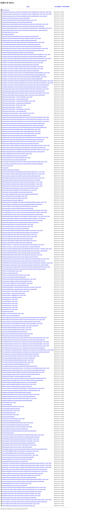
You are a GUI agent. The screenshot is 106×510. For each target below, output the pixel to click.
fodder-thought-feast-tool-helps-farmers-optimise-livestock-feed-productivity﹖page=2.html (22, 183)
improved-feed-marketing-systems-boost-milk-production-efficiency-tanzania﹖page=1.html (22, 220)
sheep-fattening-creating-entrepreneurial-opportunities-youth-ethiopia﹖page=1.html (20, 438)
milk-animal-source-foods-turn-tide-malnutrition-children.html (16, 335)
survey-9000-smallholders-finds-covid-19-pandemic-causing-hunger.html (18, 453)
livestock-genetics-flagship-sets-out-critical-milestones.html (15, 285)
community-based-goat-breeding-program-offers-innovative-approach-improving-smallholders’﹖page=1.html (26, 54)
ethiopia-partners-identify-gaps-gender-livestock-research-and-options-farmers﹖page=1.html (22, 141)
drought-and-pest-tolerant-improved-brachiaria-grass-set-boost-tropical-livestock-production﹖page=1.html (25, 117)
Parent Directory (6, 10)
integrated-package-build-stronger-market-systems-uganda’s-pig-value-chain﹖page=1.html (22, 254)
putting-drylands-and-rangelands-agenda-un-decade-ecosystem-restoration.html (19, 382)
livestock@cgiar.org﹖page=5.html (10, 307)
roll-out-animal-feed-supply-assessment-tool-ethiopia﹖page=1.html (17, 426)
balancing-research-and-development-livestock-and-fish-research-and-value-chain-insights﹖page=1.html (25, 24)
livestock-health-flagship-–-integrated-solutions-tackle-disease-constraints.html (19, 289)
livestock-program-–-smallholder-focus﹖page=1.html (14, 295)
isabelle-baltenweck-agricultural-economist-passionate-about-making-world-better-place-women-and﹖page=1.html (27, 262)
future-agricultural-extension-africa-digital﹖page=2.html (14, 198)
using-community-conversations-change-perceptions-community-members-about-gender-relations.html (24, 501)
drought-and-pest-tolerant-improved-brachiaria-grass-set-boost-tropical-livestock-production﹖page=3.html (25, 121)
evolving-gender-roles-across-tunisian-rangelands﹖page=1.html (16, 157)
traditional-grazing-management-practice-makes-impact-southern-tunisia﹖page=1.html (21, 475)
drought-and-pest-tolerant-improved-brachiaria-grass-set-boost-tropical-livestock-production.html (23, 123)
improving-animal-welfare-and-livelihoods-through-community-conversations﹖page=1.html (22, 230)
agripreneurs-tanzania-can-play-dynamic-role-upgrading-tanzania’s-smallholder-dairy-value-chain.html (24, 16)
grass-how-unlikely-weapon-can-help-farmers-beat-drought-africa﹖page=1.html (19, 206)
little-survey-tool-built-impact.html (10, 273)
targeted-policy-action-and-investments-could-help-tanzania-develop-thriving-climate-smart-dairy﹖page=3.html (26, 467)
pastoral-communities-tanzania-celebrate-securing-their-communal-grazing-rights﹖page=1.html (23, 372)
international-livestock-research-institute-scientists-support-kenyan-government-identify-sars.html (23, 260)
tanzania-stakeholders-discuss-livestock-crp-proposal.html (15, 461)
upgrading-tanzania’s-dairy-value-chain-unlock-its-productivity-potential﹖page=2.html (21, 495)
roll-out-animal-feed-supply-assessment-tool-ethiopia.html (15, 428)
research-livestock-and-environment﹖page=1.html (13, 418)
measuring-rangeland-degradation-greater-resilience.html (14, 331)
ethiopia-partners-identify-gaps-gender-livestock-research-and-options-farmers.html (20, 143)
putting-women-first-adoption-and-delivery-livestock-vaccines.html (17, 386)
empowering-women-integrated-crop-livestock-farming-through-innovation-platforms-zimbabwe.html (24, 127)
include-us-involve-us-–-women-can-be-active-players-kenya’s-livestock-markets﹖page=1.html (23, 244)
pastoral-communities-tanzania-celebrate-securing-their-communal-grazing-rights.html (21, 374)
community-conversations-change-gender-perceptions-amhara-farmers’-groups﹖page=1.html (22, 62)
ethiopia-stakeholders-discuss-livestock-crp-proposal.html (14, 155)
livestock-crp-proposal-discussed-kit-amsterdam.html (13, 277)
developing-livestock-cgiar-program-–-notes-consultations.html (16, 115)
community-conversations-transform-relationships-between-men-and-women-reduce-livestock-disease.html (25, 84)
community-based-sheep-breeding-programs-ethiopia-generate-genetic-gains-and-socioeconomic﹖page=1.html (26, 58)
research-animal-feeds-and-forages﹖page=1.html (13, 406)
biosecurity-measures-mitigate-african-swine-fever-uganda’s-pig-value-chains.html (20, 36)
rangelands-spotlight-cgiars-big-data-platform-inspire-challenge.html (17, 400)
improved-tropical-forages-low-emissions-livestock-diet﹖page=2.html (17, 226)
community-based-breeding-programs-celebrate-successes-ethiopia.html (18, 52)
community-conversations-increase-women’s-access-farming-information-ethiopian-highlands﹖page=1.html (26, 72)
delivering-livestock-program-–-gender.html (11, 107)
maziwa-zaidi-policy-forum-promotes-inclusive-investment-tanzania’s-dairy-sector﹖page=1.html (23, 319)
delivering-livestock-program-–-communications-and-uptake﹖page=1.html (18, 101)
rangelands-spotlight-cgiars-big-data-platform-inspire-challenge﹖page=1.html (19, 398)
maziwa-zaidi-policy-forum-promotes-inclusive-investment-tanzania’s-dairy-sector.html (21, 321)
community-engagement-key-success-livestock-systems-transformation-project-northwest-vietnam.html (24, 86)
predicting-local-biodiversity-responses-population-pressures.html (16, 376)
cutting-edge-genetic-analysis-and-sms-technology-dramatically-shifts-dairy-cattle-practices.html (23, 90)
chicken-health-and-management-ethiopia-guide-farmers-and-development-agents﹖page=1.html (23, 42)
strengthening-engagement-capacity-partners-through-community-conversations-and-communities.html (24, 449)
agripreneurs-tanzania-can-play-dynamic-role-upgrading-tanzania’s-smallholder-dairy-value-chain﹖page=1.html (26, 11)
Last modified (58, 6)
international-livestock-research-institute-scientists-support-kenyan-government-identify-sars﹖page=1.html (25, 258)
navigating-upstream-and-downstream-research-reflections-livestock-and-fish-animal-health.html (23, 339)
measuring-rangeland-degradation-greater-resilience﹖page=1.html (16, 327)
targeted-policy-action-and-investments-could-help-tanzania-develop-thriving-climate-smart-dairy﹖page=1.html (26, 463)
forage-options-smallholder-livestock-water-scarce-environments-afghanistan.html (20, 194)
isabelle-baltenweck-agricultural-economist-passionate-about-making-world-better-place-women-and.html (25, 264)
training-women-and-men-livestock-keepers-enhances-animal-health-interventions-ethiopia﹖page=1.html (25, 479)
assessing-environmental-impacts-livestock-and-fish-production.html (17, 22)
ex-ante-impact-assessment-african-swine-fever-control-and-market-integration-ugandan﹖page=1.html (24, 161)
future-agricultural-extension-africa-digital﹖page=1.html (14, 196)
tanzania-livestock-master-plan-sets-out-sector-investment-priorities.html (18, 457)
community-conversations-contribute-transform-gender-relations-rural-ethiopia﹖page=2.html (22, 68)
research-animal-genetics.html (8, 412)
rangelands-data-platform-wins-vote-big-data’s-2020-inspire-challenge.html (18, 396)
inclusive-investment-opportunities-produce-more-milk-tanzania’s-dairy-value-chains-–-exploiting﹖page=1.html (27, 248)
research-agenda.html (7, 404)
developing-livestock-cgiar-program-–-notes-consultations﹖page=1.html (18, 113)
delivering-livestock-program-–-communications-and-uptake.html (16, 103)
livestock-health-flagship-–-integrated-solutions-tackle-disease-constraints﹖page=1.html (21, 287)
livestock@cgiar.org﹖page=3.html (10, 303)
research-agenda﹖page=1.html (9, 402)
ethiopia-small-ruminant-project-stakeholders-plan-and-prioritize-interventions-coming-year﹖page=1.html (25, 149)
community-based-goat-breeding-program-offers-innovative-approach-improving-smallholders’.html (24, 56)
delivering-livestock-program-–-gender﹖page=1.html (14, 105)
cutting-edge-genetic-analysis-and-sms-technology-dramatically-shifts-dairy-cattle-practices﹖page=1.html (25, 88)
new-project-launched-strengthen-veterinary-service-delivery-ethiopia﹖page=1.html (20, 355)
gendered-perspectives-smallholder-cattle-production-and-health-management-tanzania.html (22, 204)
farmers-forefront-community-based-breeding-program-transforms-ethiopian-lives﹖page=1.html (23, 171)
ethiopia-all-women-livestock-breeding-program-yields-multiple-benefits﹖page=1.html (21, 129)
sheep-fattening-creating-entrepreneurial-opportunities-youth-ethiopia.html (18, 443)
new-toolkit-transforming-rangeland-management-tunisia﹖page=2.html (18, 362)
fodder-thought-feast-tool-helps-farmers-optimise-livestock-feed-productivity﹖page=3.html (22, 185)
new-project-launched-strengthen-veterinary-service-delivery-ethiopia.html (18, 358)
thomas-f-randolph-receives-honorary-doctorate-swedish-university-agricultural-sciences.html (22, 473)
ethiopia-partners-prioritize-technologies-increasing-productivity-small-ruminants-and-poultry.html (23, 147)
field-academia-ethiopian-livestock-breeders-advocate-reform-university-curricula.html (21, 179)
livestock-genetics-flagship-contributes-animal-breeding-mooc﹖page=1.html (19, 279)
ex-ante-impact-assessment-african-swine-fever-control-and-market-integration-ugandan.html (22, 163)
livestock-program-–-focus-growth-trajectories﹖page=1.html (15, 291)
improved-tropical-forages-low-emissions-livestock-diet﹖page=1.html (17, 224)
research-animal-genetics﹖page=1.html (11, 410)
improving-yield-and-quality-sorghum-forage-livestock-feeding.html (17, 242)
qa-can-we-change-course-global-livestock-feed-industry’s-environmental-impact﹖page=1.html (23, 388)
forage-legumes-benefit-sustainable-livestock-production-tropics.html (17, 192)
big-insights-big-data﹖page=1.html (10, 32)
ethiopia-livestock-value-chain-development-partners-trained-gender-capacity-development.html (23, 139)
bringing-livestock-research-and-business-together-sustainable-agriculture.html (19, 40)
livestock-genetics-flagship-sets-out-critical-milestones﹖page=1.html (17, 283)
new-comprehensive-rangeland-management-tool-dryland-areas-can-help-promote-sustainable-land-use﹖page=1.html (28, 349)
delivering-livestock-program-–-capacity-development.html (15, 99)
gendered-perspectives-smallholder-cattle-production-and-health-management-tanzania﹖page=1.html (24, 202)
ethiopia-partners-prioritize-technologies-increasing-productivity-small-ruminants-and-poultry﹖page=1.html (26, 145)
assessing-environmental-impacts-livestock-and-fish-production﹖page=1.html (19, 20)
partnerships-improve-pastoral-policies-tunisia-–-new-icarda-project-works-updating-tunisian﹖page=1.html (25, 368)
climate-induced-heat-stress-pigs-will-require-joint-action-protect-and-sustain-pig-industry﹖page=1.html (25, 48)
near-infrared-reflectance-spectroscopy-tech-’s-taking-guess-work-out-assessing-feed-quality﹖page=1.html (25, 341)
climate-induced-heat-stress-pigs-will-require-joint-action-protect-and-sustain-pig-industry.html (23, 50)
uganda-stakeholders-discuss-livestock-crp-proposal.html (14, 485)
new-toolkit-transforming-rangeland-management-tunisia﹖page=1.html (18, 359)
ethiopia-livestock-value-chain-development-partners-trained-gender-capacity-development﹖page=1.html (25, 137)
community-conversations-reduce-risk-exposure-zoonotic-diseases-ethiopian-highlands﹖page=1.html (24, 76)
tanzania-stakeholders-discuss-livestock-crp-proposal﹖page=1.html (17, 459)
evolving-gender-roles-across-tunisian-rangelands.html (14, 159)
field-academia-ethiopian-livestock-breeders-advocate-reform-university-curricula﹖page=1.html (23, 177)
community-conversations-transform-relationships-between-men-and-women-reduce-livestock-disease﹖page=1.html (27, 80)
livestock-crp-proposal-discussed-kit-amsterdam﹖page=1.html (16, 275)
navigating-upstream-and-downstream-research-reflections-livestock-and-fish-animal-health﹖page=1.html (25, 337)
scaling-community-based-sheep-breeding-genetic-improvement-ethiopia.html (19, 430)
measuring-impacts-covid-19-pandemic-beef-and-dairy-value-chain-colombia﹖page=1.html (22, 323)
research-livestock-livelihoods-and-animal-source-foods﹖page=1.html (17, 422)
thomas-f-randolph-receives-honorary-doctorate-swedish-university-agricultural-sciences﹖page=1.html (24, 471)
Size (63, 6)
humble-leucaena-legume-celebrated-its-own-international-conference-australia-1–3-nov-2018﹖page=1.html (26, 216)
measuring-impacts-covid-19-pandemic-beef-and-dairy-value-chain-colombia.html (20, 325)
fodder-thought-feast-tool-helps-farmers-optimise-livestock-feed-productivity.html (20, 188)
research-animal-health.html (8, 416)
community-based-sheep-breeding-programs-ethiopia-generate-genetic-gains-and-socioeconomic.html (24, 60)
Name (28, 6)
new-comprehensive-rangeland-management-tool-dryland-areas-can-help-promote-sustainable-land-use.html (25, 351)
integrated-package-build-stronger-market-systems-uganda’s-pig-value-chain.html (20, 256)
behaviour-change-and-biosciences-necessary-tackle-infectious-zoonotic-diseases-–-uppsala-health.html (24, 30)
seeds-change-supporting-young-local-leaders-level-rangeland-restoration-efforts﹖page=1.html (23, 434)
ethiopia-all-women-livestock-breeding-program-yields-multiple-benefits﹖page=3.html (21, 133)
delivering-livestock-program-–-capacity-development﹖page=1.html (17, 96)
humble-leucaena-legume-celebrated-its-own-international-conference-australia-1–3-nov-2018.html (23, 218)
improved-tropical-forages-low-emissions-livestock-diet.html (15, 228)
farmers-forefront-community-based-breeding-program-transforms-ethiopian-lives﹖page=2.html (23, 173)
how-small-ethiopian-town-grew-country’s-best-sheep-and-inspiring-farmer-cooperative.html (22, 214)
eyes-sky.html (5, 167)
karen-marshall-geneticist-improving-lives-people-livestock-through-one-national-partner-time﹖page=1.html (26, 266)
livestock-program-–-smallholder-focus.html (12, 297)
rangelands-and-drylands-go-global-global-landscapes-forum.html (16, 392)
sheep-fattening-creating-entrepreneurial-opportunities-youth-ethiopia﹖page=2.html (20, 440)
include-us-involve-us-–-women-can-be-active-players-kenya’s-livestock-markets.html (21, 246)
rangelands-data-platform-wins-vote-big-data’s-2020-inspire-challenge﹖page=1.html (20, 394)
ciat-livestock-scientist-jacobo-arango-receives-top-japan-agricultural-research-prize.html (21, 46)
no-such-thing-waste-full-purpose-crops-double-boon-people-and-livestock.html (19, 366)
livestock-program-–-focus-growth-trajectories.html (13, 293)
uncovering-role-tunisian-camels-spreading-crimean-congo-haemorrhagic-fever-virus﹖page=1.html (24, 487)
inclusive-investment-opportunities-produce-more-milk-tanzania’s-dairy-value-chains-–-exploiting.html (24, 250)
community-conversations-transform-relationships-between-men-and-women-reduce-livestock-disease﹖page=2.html (27, 82)
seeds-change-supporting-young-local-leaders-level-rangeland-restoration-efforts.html (21, 436)
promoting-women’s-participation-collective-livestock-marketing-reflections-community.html (22, 380)
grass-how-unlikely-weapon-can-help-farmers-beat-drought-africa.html (17, 208)
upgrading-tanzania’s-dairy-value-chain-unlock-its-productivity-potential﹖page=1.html (21, 493)
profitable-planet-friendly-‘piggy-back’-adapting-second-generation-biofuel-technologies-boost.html (24, 378)
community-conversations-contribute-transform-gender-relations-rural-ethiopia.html (20, 70)
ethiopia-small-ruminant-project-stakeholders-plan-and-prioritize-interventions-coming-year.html (23, 151)
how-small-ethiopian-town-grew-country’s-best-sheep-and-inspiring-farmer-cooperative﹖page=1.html (24, 210)
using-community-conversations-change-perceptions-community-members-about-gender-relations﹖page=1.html (26, 499)
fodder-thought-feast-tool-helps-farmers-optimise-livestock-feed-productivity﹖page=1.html (22, 181)
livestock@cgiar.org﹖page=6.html (10, 309)
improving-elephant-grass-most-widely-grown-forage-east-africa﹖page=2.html (19, 236)
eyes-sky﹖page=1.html (7, 165)
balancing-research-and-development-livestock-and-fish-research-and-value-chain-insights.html (23, 26)
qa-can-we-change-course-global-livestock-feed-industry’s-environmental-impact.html (21, 390)
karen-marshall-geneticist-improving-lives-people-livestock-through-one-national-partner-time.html (24, 269)
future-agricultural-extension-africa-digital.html (12, 200)
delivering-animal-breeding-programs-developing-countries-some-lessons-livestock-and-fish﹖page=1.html (25, 92)
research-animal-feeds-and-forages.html (11, 408)
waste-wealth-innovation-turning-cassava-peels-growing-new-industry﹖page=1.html (20, 503)
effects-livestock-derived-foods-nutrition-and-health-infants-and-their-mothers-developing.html (23, 125)
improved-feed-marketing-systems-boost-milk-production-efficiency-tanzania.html (20, 222)
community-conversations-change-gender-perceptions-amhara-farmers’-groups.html (20, 64)
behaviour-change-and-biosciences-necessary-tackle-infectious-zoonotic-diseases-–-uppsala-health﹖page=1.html (27, 28)
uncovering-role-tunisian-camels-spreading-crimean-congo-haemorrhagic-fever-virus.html (22, 491)
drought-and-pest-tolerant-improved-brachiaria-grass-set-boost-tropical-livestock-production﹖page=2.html (25, 119)
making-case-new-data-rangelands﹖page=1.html (13, 313)
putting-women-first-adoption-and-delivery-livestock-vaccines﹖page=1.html (19, 384)
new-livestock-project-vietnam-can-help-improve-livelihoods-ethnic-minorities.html (20, 353)
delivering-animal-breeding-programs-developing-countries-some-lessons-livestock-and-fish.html (23, 94)
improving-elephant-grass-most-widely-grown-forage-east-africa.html (17, 238)
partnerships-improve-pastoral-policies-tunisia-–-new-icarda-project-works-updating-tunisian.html (23, 370)
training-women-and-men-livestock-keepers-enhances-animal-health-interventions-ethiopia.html (23, 481)
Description (66, 6)
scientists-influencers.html (8, 432)
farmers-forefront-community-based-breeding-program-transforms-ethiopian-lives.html (21, 175)
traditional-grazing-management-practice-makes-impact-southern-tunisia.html (19, 477)
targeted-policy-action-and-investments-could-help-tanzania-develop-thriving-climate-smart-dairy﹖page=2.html (26, 465)
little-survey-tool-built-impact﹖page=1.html (12, 270)
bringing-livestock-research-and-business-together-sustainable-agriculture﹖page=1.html (21, 38)
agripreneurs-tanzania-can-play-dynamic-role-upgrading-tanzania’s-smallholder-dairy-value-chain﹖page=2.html (26, 14)
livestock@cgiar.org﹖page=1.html (10, 299)
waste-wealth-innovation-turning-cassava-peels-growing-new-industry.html (18, 505)
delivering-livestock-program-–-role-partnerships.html (14, 111)
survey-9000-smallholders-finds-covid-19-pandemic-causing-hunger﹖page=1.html (20, 451)
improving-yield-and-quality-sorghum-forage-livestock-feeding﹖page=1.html (19, 240)
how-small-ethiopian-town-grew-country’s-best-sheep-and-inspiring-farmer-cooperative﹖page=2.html (24, 212)
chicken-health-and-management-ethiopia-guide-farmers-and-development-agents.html (21, 44)
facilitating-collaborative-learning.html (10, 169)
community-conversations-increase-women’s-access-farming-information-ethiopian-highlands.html (23, 74)
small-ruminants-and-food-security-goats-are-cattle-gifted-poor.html (17, 447)
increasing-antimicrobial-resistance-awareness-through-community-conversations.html (21, 252)
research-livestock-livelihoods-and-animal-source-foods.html (15, 424)
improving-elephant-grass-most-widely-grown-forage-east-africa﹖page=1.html (19, 234)
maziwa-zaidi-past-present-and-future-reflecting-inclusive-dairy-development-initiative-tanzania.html (24, 317)
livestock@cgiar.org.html (7, 311)
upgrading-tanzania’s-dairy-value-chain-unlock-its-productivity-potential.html (19, 497)
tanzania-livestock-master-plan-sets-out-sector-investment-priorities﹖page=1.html (20, 455)
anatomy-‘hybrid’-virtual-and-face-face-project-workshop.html (16, 18)
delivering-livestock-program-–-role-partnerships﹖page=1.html (16, 109)
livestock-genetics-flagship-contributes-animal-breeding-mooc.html (17, 281)
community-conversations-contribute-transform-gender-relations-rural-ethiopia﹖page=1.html (22, 66)
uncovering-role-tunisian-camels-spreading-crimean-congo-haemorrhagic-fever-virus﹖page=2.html (24, 489)
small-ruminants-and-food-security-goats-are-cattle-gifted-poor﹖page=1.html (19, 444)
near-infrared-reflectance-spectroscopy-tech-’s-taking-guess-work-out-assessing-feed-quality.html (23, 347)
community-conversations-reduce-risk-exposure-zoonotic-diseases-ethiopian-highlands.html (22, 78)
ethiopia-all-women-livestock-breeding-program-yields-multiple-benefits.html (19, 135)
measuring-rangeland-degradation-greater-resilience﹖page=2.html (16, 329)
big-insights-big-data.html (8, 34)
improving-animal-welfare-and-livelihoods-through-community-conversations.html (20, 232)
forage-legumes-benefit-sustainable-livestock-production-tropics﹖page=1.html (19, 190)
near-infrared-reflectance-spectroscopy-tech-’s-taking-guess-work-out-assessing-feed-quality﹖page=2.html (25, 343)
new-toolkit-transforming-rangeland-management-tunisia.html (15, 364)
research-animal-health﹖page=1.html (10, 414)
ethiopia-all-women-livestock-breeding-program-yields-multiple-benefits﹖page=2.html (21, 131)
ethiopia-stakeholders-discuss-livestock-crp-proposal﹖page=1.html (17, 153)
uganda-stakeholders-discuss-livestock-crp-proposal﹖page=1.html (16, 483)
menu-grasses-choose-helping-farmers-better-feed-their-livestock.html (17, 333)
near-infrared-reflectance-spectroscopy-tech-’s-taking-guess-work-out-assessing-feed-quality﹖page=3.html (25, 345)
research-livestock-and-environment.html (11, 420)
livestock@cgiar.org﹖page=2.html (10, 301)
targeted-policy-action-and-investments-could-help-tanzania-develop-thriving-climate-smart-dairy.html (24, 469)
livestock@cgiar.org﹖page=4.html (10, 305)
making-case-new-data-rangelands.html (10, 315)
